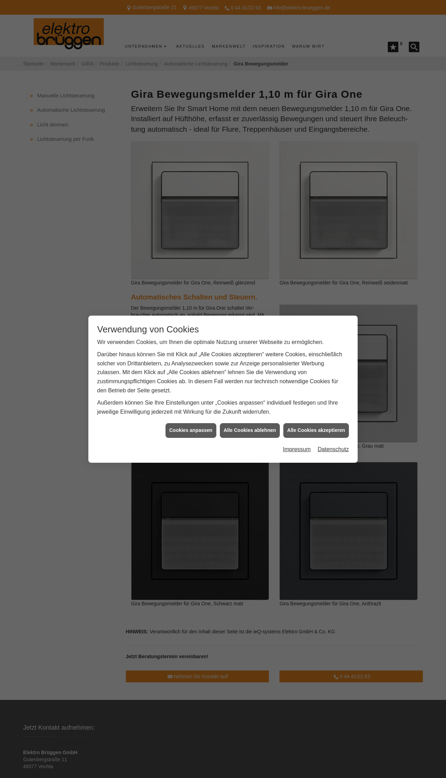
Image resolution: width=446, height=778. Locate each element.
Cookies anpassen (190, 404)
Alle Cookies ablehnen (250, 404)
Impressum (297, 423)
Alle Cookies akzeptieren (316, 404)
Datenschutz (333, 423)
